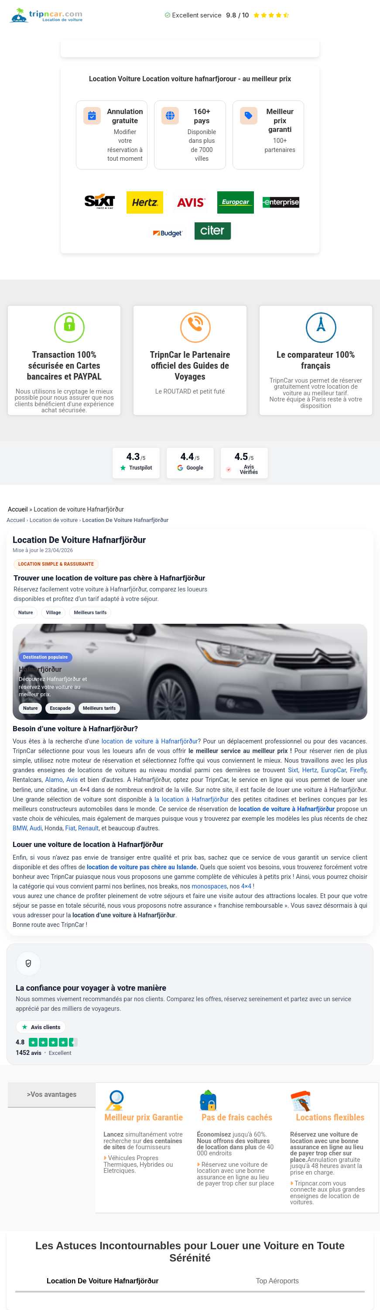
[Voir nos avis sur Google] (190, 463)
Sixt (293, 770)
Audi (36, 828)
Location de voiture (54, 520)
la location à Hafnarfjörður (192, 799)
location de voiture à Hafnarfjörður (150, 741)
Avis (73, 779)
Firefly (358, 770)
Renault (88, 828)
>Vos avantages (52, 1094)
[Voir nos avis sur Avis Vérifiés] (244, 463)
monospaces (209, 886)
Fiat (70, 828)
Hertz (309, 770)
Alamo (53, 779)
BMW (20, 828)
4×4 (246, 886)
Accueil (18, 509)
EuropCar (333, 770)
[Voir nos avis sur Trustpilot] (136, 463)
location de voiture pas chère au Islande (141, 867)
